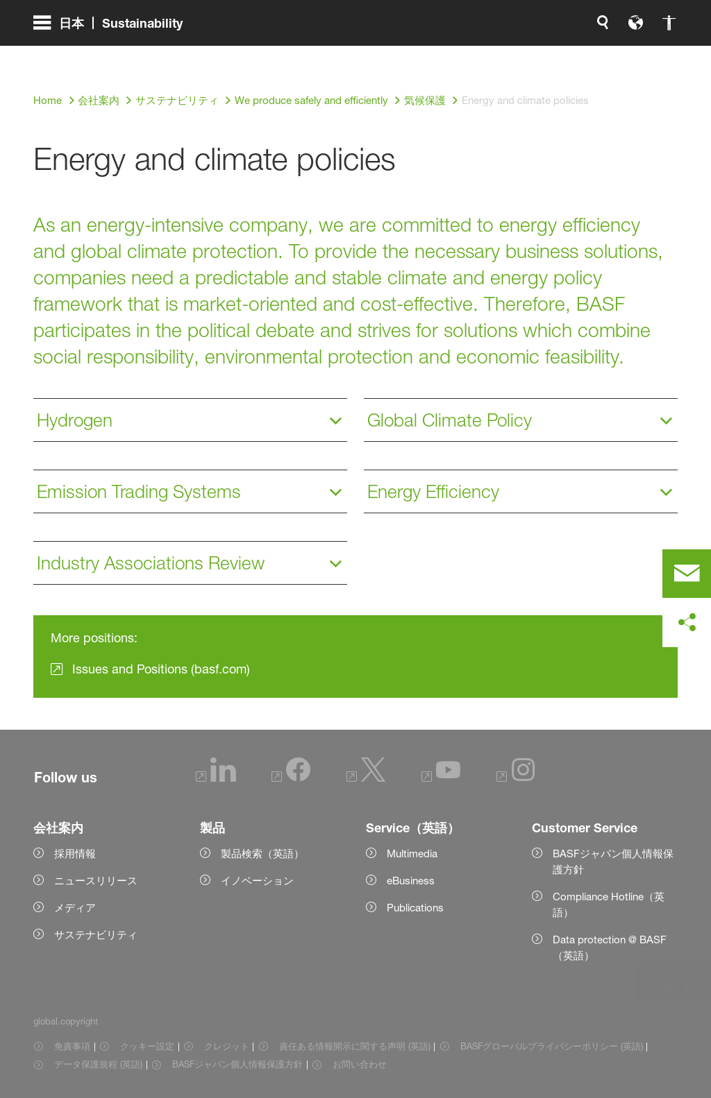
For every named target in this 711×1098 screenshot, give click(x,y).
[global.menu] (113, 55)
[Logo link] (622, 55)
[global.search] (457, 55)
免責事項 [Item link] (72, 1046)
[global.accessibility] (523, 55)
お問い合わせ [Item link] (360, 1064)
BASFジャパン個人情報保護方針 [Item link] (237, 1064)
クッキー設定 (147, 1046)
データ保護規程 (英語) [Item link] (98, 1064)
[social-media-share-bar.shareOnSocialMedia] (686, 623)
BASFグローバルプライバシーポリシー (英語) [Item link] (551, 1046)
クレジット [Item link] (226, 1046)
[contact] (686, 573)
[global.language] (490, 55)
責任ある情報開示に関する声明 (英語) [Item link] (354, 1046)
